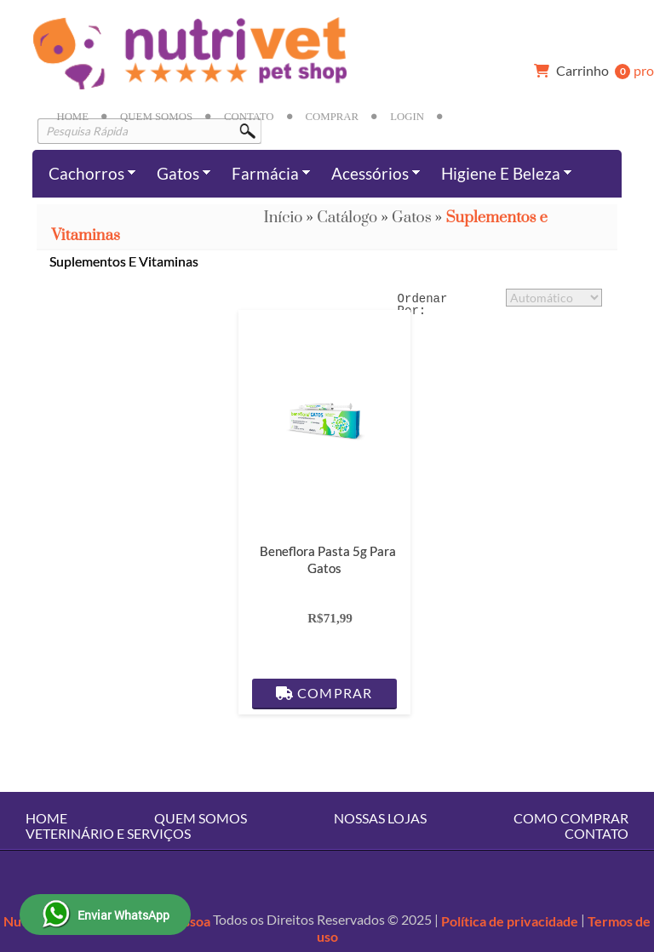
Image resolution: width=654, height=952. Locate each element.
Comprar (332, 117)
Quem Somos (156, 117)
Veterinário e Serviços (108, 833)
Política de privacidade (509, 921)
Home (72, 117)
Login (407, 117)
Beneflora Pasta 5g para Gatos (328, 559)
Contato (248, 117)
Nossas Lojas (380, 818)
